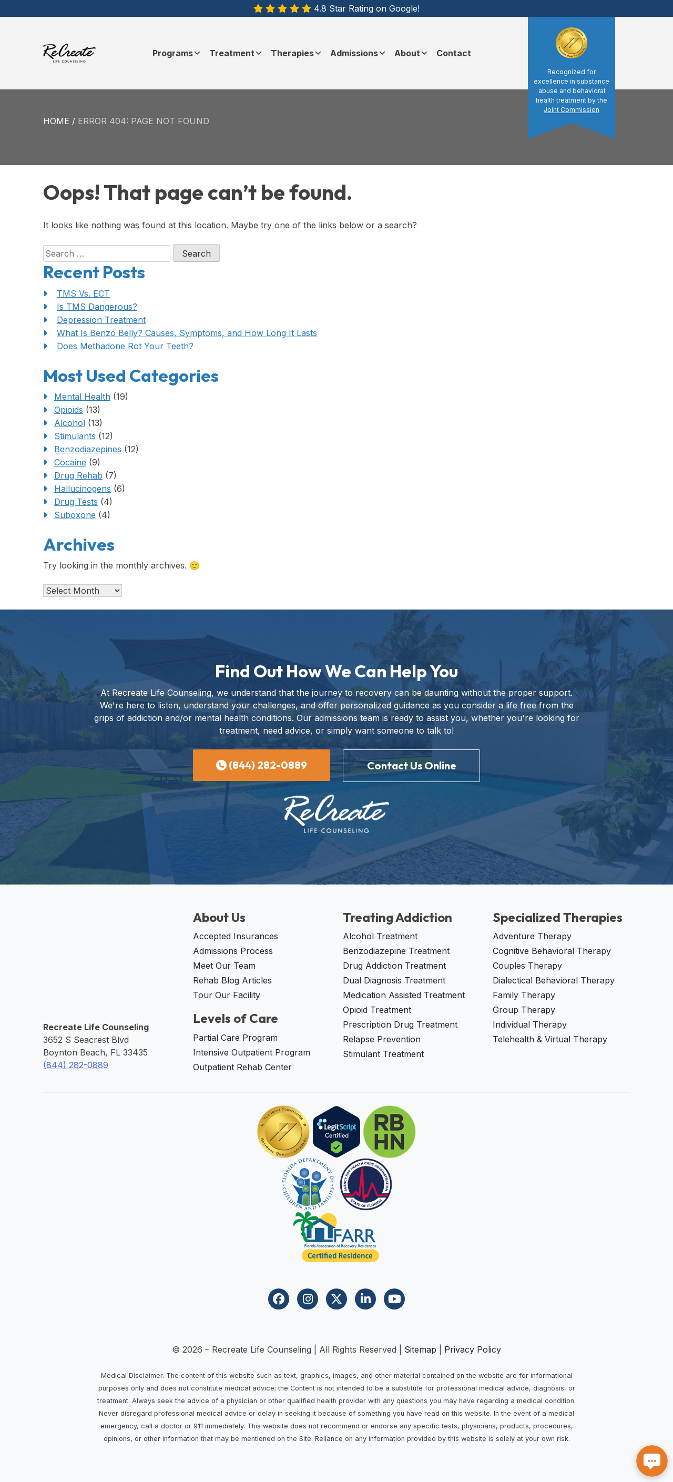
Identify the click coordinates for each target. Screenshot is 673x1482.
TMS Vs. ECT (83, 293)
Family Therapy (524, 995)
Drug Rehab (78, 475)
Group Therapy (524, 1009)
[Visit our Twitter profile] (336, 1299)
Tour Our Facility (226, 995)
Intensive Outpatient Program (251, 1052)
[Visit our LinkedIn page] (365, 1299)
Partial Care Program (235, 1037)
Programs (176, 53)
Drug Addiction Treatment (394, 965)
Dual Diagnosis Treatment (394, 980)
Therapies (296, 53)
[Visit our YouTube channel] (394, 1299)
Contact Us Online (411, 765)
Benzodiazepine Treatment (396, 951)
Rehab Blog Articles (232, 980)
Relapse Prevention (382, 1039)
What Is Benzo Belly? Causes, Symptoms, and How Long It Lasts (187, 333)
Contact (453, 53)
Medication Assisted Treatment (404, 995)
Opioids (68, 409)
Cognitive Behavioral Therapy (552, 951)
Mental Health (82, 396)
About (411, 53)
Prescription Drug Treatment (400, 1024)
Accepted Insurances (235, 936)
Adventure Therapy (532, 936)
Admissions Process (233, 951)
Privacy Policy (472, 1349)
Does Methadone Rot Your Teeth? (125, 346)
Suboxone (75, 515)
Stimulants (75, 436)
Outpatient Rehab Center (242, 1067)
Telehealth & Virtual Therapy (550, 1039)
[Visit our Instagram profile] (307, 1299)
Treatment (236, 53)
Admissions (358, 53)
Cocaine (70, 462)
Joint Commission (571, 110)
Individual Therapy (530, 1024)
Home (56, 121)
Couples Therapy (527, 965)
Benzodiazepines (87, 449)
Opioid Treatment (377, 1009)
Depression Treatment (101, 319)
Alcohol (69, 423)
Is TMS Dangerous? (97, 306)
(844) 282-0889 (261, 765)
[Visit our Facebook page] (278, 1299)
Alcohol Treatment (380, 936)
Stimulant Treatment (383, 1054)
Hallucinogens (82, 488)
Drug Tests (76, 501)
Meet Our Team (224, 965)
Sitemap (420, 1349)
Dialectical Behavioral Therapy (554, 980)
